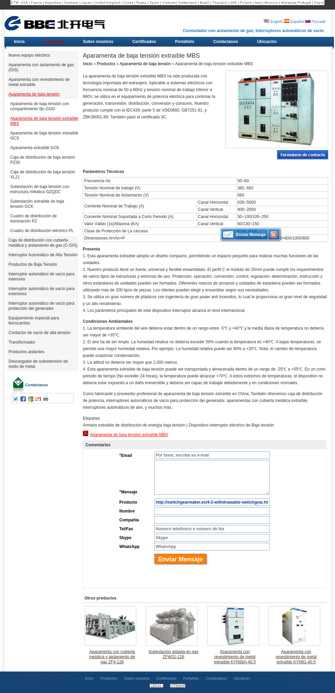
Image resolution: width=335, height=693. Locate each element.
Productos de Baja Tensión (33, 264)
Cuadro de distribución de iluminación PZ (33, 218)
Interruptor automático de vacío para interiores (41, 276)
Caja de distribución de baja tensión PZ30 (42, 160)
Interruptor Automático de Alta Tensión (43, 254)
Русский (315, 21)
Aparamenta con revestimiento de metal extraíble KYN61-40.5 (296, 656)
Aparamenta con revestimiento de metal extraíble (39, 82)
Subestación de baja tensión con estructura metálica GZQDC (39, 189)
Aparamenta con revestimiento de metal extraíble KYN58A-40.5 (235, 656)
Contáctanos (36, 385)
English (273, 21)
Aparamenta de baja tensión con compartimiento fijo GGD (39, 106)
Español (294, 21)
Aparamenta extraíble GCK (34, 147)
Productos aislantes (26, 351)
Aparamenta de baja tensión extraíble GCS (44, 136)
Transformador (22, 342)
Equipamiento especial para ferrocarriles (34, 321)
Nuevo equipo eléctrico (29, 55)
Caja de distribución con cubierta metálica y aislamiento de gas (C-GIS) (43, 243)
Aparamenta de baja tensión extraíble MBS (44, 121)
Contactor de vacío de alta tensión (40, 332)
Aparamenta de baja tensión (34, 94)
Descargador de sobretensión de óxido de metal (38, 364)
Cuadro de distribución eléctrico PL (42, 230)
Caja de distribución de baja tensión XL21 (42, 174)
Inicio (87, 63)
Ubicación (241, 678)
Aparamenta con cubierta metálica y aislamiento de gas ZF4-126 (112, 656)
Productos (106, 63)
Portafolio (191, 678)
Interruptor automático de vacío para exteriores (41, 291)
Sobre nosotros (137, 678)
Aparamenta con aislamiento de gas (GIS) (41, 67)
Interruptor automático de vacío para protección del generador (41, 306)
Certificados (166, 678)
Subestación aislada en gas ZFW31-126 (174, 654)
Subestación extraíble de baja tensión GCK (37, 204)
